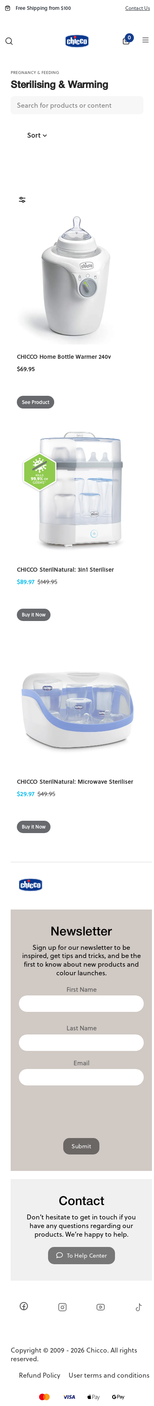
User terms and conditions (109, 1375)
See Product (35, 402)
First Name (82, 990)
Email (82, 1063)
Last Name (82, 1028)
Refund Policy (39, 1375)
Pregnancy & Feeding (35, 72)
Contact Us (137, 8)
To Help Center (81, 1255)
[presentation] (81, 1110)
